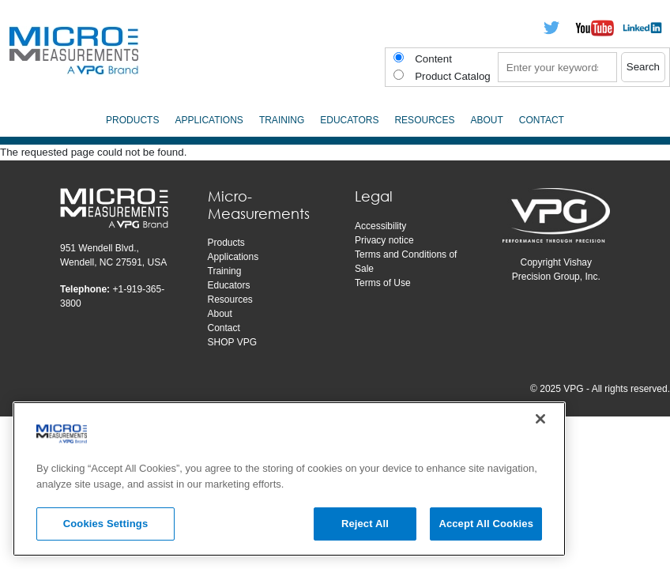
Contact (224, 327)
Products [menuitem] (132, 120)
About (220, 313)
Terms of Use (383, 282)
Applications (233, 256)
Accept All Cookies (486, 523)
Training (225, 271)
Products (226, 242)
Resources (230, 299)
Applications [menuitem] (209, 120)
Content (433, 59)
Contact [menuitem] (541, 120)
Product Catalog (453, 76)
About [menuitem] (486, 120)
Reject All (365, 523)
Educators (229, 285)
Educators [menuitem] (349, 120)
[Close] (540, 418)
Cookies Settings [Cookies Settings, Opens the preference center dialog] (106, 523)
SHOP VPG (232, 342)
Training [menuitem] (281, 120)
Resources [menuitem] (424, 120)
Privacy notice (384, 240)
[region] (289, 478)
